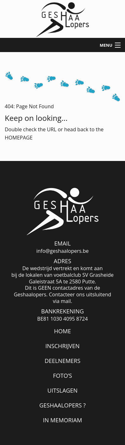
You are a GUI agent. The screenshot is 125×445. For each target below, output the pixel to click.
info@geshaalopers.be (62, 251)
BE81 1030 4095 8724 (62, 319)
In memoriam (62, 420)
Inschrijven (62, 346)
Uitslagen (62, 390)
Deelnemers (62, 361)
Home (62, 331)
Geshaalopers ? (62, 405)
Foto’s (62, 375)
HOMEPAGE (19, 137)
